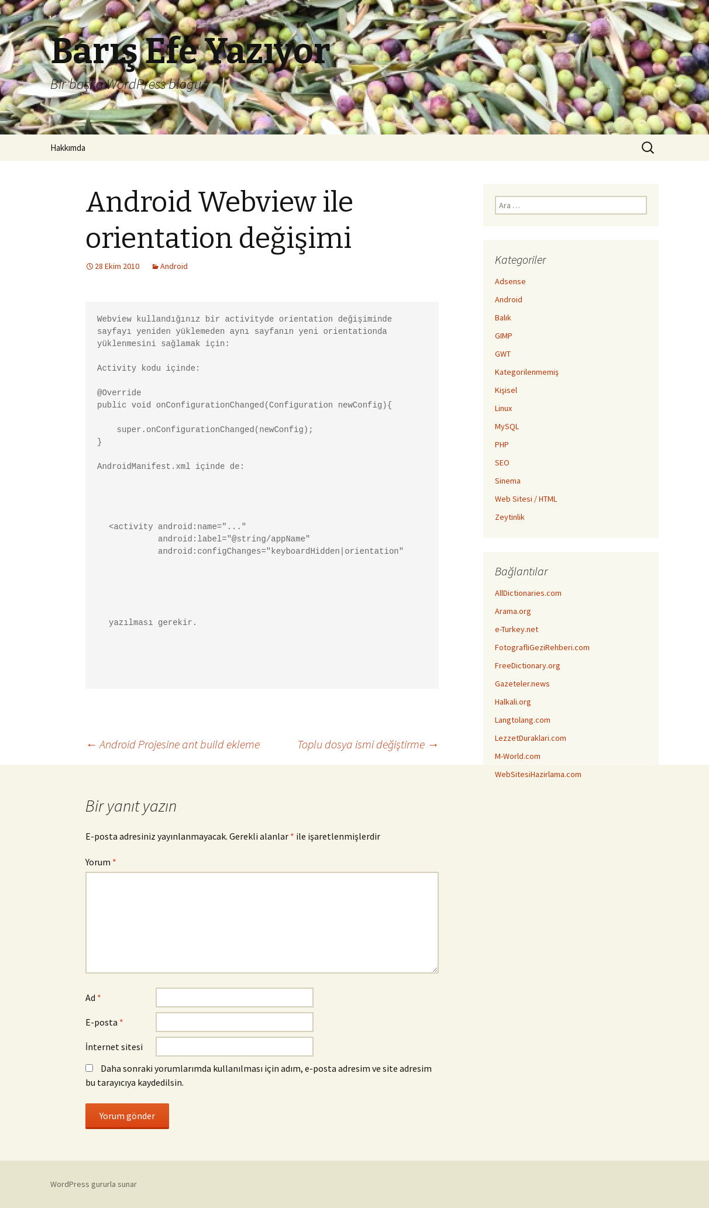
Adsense (510, 281)
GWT (503, 353)
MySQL (507, 426)
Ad (93, 997)
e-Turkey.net (516, 629)
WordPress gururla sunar (93, 1184)
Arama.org (513, 611)
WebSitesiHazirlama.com (538, 774)
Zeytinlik (510, 517)
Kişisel (506, 390)
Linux (503, 408)
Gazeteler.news (522, 683)
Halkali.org (513, 701)
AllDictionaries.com (528, 593)
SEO (502, 462)
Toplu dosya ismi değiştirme (368, 744)
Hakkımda (67, 147)
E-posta (104, 1022)
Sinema (508, 480)
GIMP (503, 335)
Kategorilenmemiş (527, 372)
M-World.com (518, 756)
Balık (503, 317)
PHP (502, 444)
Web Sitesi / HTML (526, 498)
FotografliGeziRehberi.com (542, 647)
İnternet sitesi (114, 1046)
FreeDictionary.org (527, 665)
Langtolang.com (522, 720)
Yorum (100, 862)
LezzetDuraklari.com (530, 738)
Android (174, 266)
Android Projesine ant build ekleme (172, 744)
